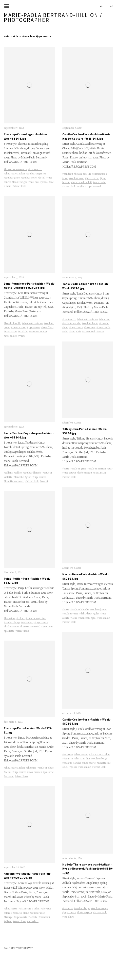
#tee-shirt (32, 921)
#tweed (97, 186)
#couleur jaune (98, 609)
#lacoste (32, 917)
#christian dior (82, 758)
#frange (8, 917)
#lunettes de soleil (14, 481)
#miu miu (33, 182)
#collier (18, 473)
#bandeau (67, 174)
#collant (8, 473)
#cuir (109, 468)
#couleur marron (96, 468)
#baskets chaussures (15, 169)
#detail (41, 178)
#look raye (89, 327)
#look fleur (47, 327)
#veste (22, 336)
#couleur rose (18, 327)
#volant (44, 481)
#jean (65, 327)
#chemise (31, 768)
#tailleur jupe (84, 186)
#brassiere (9, 618)
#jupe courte (33, 327)
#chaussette (35, 169)
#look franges (19, 182)
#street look (19, 186)
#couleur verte (70, 613)
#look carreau (11, 626)
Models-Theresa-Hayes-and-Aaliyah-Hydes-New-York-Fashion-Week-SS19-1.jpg (87, 869)
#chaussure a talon (14, 173)
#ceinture (67, 754)
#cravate (104, 323)
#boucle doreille (12, 323)
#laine (73, 618)
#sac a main (10, 331)
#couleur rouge (99, 908)
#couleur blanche (32, 473)
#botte (65, 468)
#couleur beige (12, 622)
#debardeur (27, 622)
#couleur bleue (45, 768)
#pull (93, 618)
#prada (44, 182)
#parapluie (75, 331)
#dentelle (18, 477)
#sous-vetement (38, 331)
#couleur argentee (36, 173)
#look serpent (84, 912)
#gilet (28, 477)
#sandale (23, 331)
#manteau (47, 626)
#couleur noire (29, 178)
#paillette (9, 631)
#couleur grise (12, 178)
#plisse (8, 921)
